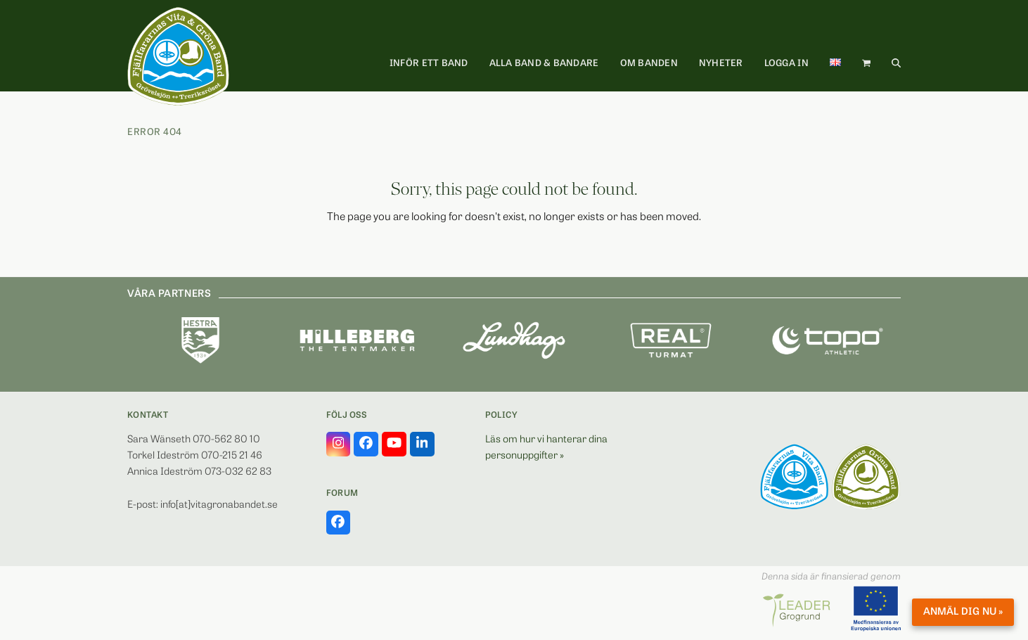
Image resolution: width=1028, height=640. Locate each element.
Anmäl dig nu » (963, 612)
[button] (866, 64)
